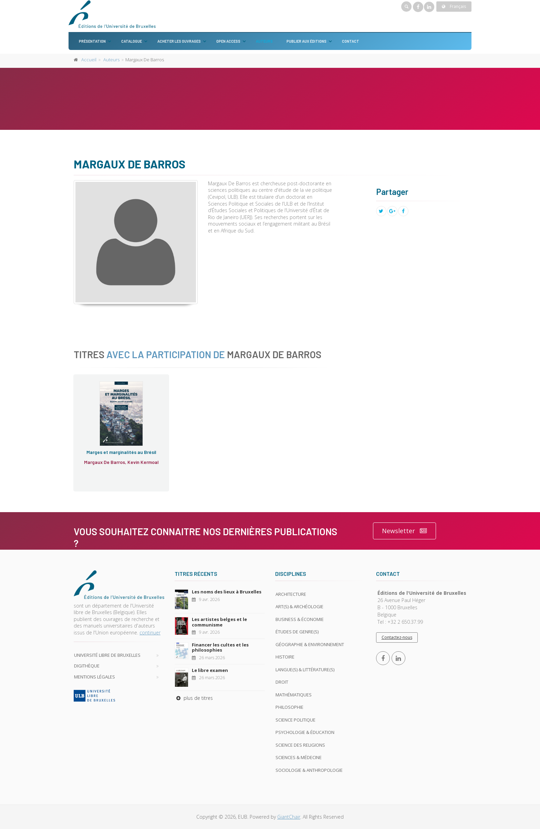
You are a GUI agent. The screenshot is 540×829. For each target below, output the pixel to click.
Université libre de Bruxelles (107, 655)
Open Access (228, 41)
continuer (149, 632)
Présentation (92, 41)
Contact (350, 41)
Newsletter (404, 531)
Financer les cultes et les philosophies (220, 647)
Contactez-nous (397, 637)
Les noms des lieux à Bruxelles (226, 592)
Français (454, 6)
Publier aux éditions (306, 41)
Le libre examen (210, 670)
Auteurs (264, 41)
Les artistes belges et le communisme (219, 622)
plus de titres (194, 698)
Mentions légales (94, 677)
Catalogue (131, 41)
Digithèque (87, 666)
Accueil (88, 59)
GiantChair (288, 817)
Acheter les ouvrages (179, 41)
